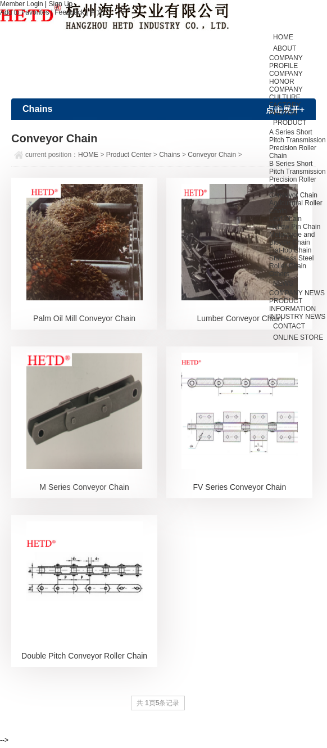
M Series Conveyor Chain (84, 487)
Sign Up (61, 4)
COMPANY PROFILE (286, 62)
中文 (96, 12)
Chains (169, 155)
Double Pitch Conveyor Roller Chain (84, 655)
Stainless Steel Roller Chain (291, 262)
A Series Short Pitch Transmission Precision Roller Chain (297, 144)
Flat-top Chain (290, 250)
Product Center (129, 155)
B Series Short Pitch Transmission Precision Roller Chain (297, 175)
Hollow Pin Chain (294, 227)
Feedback (69, 12)
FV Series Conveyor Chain (240, 487)
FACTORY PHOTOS (285, 109)
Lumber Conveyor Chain (240, 318)
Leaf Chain (285, 219)
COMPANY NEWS (297, 293)
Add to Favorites (24, 12)
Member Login (21, 4)
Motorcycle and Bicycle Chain (292, 238)
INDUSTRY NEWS (297, 317)
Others (279, 274)
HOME (88, 155)
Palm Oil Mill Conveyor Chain (84, 318)
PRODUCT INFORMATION (292, 305)
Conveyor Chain (293, 195)
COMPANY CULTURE (286, 93)
